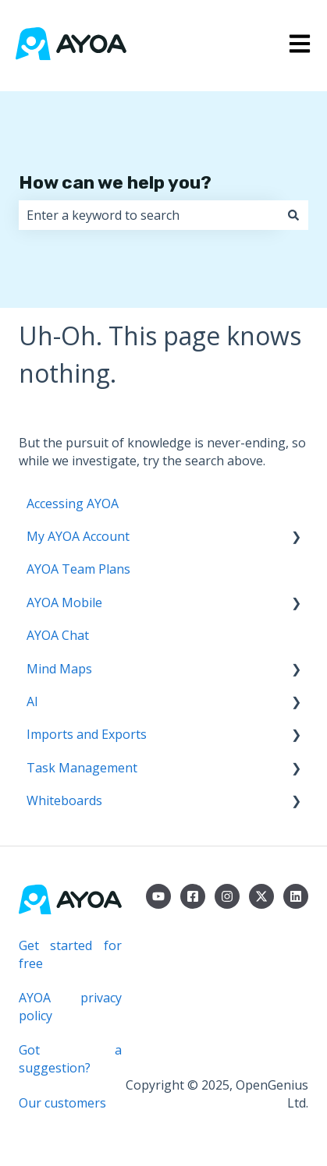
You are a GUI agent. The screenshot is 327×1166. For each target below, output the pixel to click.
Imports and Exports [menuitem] (87, 734)
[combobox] (149, 215)
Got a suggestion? (70, 1058)
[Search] (293, 215)
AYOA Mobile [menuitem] (64, 602)
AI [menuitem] (32, 701)
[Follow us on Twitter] (261, 896)
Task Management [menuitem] (82, 767)
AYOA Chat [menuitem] (58, 635)
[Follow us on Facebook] (192, 896)
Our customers (62, 1102)
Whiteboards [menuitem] (64, 800)
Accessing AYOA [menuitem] (73, 503)
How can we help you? (115, 182)
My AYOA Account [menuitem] (78, 536)
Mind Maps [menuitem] (59, 668)
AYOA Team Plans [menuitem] (78, 569)
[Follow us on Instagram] (227, 896)
